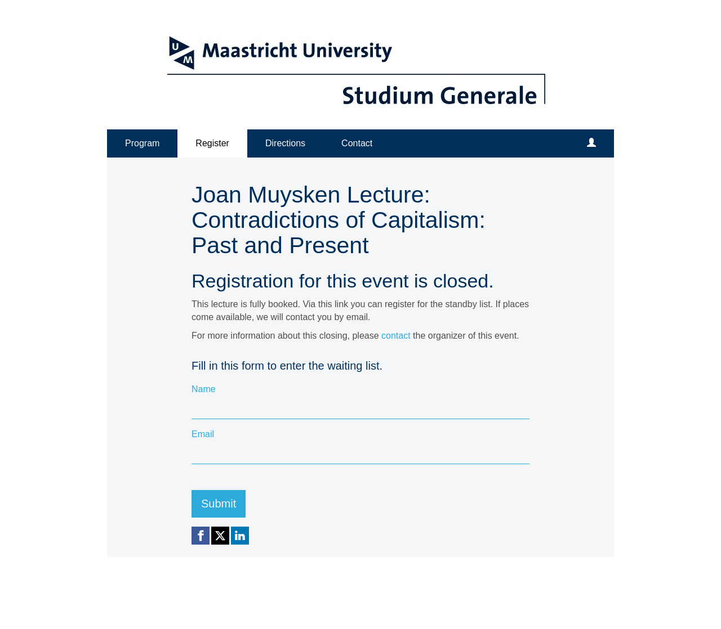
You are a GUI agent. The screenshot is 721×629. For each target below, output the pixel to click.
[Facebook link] (201, 536)
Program (142, 143)
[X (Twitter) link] (220, 536)
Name (204, 389)
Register (212, 143)
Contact (356, 143)
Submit (218, 503)
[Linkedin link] (240, 536)
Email (203, 434)
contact (396, 335)
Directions (285, 143)
